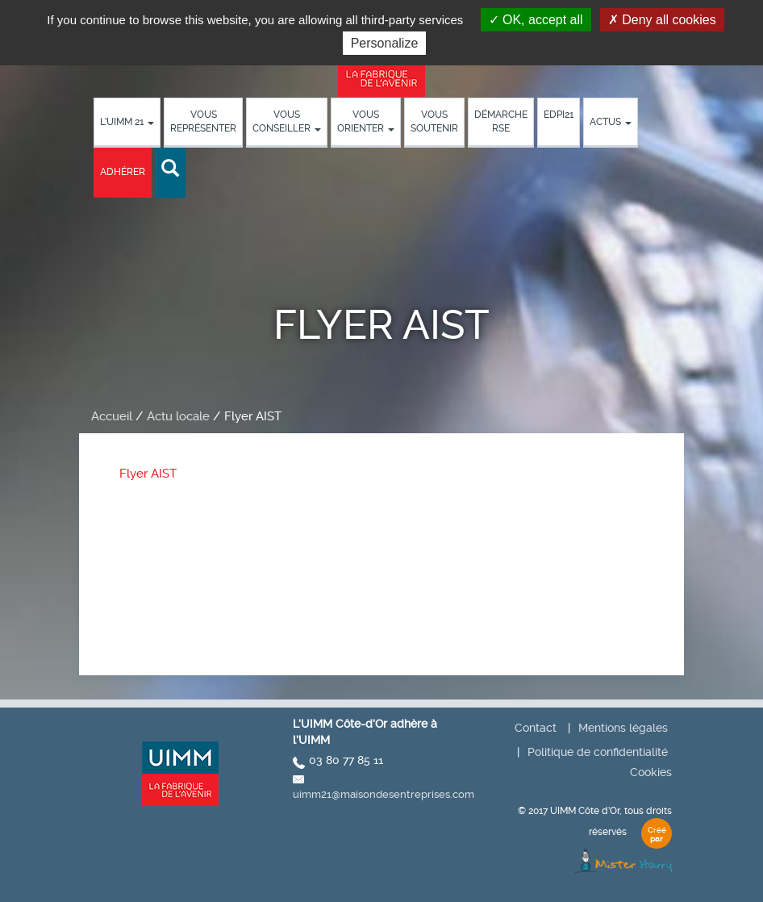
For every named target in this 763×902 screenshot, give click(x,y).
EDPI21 (558, 114)
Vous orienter (365, 121)
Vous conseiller (286, 121)
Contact (536, 727)
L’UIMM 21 (127, 121)
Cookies (651, 772)
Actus (611, 121)
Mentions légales (623, 727)
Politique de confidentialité (597, 751)
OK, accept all (536, 20)
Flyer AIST (148, 473)
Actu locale (178, 416)
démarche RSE (500, 121)
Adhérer (122, 171)
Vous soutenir (434, 121)
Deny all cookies (662, 20)
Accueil (111, 416)
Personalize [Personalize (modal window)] (385, 43)
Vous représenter (203, 121)
